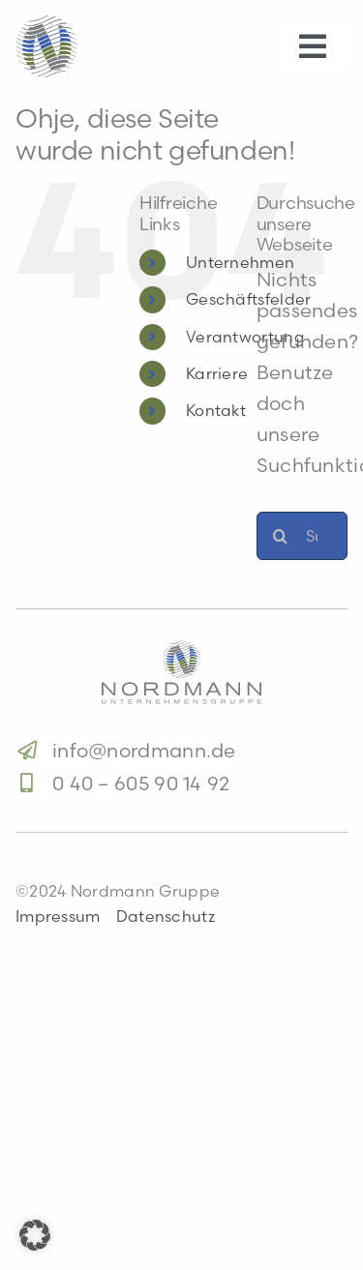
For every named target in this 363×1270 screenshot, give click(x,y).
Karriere (217, 373)
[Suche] (281, 536)
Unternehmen (240, 262)
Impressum (58, 916)
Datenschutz (165, 916)
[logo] (181, 649)
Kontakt (216, 410)
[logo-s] (46, 25)
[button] (35, 1235)
